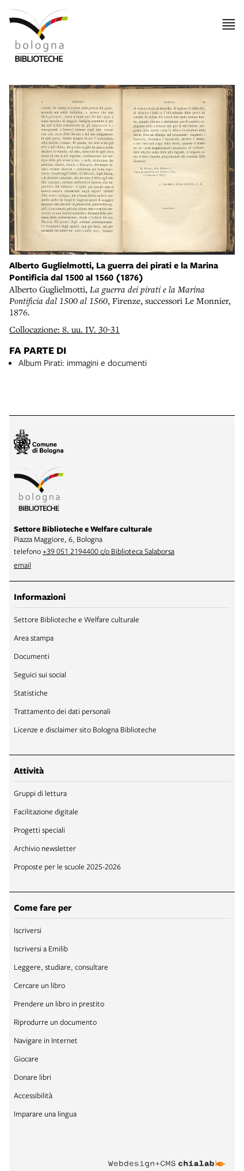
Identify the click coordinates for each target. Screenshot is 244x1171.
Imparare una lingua (45, 1113)
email (22, 565)
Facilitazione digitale (46, 811)
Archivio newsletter (45, 848)
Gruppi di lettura (40, 793)
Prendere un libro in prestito (59, 1003)
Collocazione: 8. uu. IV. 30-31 (64, 329)
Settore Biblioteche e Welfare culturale (76, 619)
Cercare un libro (39, 985)
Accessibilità (33, 1095)
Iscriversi (27, 930)
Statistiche (31, 693)
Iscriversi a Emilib (41, 948)
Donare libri (32, 1077)
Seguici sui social (40, 674)
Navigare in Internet (46, 1040)
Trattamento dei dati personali (62, 711)
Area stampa (34, 638)
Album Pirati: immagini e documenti (82, 362)
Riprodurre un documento (55, 1022)
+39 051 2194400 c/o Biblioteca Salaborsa (108, 551)
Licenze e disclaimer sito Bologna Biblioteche (85, 729)
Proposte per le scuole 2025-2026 (67, 866)
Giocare (26, 1058)
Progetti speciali (39, 830)
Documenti (31, 656)
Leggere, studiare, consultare (61, 967)
